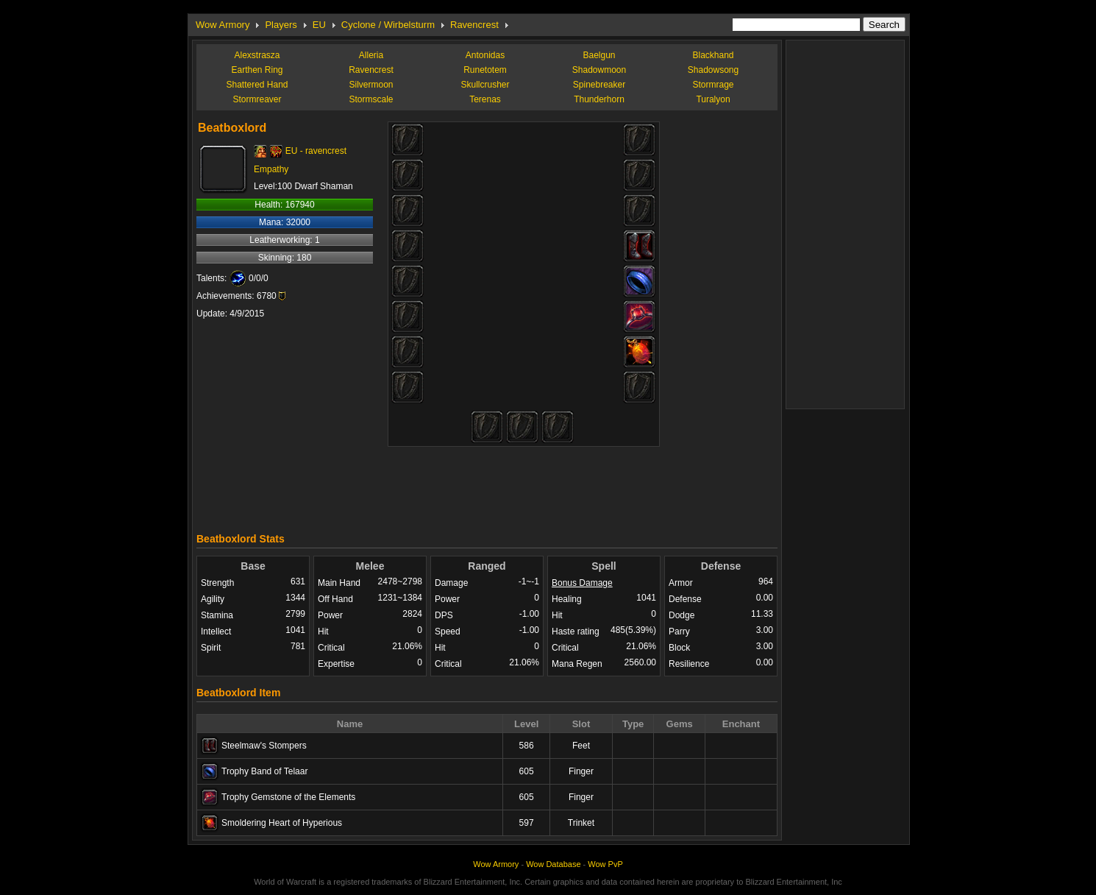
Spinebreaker (599, 84)
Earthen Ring (256, 70)
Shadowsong (713, 70)
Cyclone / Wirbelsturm (388, 24)
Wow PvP (605, 864)
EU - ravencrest (315, 151)
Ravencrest (474, 24)
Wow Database (553, 864)
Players (280, 24)
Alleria (371, 55)
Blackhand (712, 55)
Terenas (485, 99)
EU (319, 24)
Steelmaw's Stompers (264, 745)
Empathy (271, 169)
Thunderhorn (599, 99)
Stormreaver (256, 99)
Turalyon (713, 99)
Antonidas (485, 55)
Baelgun (599, 55)
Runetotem (485, 70)
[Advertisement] (487, 486)
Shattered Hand (257, 84)
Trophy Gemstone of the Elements (288, 797)
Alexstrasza (257, 55)
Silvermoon (371, 84)
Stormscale (371, 99)
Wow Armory (222, 24)
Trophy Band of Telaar (264, 771)
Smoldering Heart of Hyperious (281, 823)
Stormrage (712, 84)
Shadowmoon (599, 70)
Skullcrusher (484, 84)
